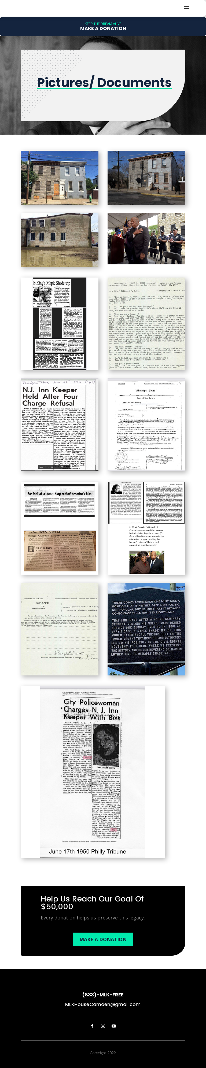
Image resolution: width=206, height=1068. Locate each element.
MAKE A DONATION (103, 956)
